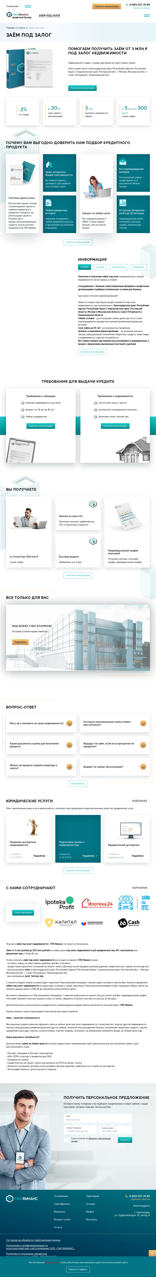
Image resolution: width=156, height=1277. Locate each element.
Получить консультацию (107, 6)
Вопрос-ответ (62, 1219)
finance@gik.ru (141, 1205)
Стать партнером (23, 912)
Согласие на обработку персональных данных (33, 1239)
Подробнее (20, 642)
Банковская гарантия (125, 15)
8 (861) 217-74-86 (139, 4)
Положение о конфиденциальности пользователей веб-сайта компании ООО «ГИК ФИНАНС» (40, 1247)
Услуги (28, 6)
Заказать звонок (141, 8)
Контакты (91, 1219)
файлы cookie (52, 1262)
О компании (12, 6)
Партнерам (45, 6)
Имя (68, 1116)
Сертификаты (62, 1203)
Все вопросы (78, 783)
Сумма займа (107, 1128)
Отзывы (62, 6)
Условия (100, 267)
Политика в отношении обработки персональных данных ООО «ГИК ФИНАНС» (32, 1255)
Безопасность (119, 267)
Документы (138, 267)
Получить (125, 1139)
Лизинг (101, 15)
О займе (84, 267)
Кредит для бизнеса (78, 15)
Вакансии (59, 1211)
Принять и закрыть (78, 1269)
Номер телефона (74, 1128)
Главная (10, 28)
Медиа (90, 1211)
